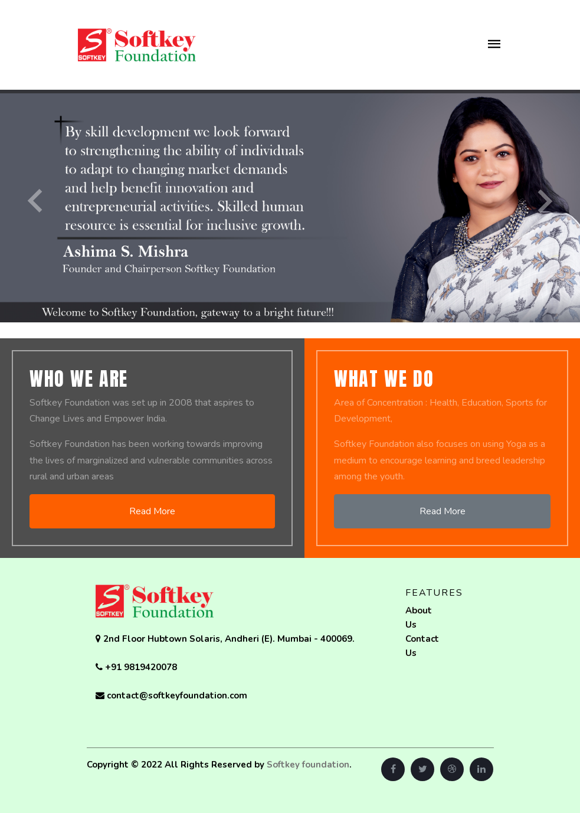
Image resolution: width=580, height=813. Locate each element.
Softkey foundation (308, 764)
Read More (152, 511)
